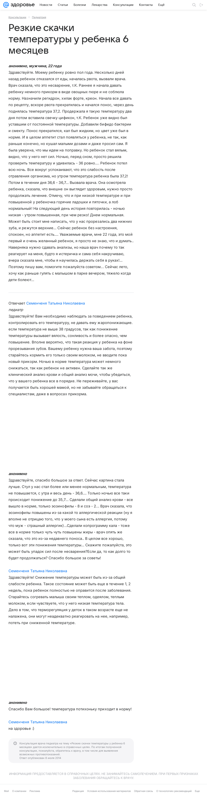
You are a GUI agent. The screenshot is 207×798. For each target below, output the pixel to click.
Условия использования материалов (109, 791)
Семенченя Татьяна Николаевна (55, 303)
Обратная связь (143, 791)
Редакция (78, 791)
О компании (19, 791)
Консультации (17, 17)
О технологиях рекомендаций (174, 791)
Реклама (35, 791)
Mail (6, 791)
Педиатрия (39, 17)
